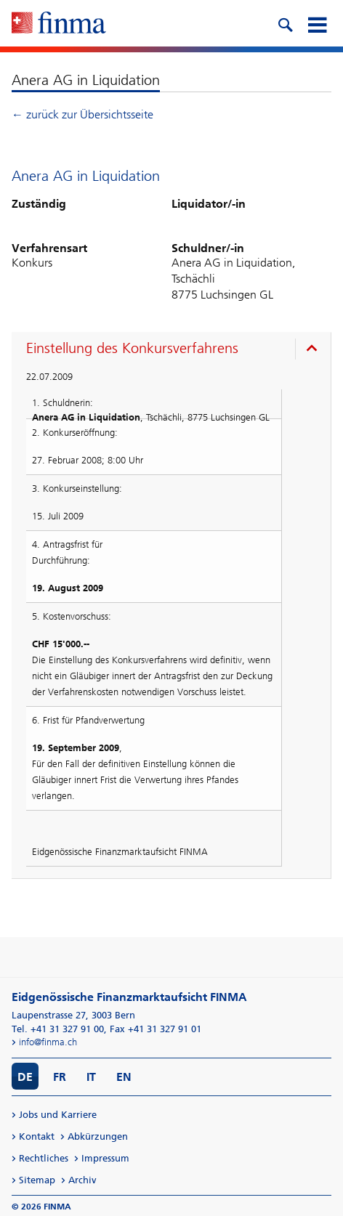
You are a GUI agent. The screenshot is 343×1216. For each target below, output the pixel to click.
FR (59, 1077)
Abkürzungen (98, 1136)
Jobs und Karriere (58, 1114)
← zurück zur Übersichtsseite (82, 114)
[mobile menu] (316, 23)
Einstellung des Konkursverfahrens (132, 348)
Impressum (105, 1158)
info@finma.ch (48, 1042)
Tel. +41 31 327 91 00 (58, 1029)
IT (91, 1077)
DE (25, 1077)
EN (124, 1077)
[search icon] (284, 23)
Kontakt (37, 1136)
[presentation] (174, 350)
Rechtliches (43, 1158)
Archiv (82, 1180)
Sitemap (37, 1180)
